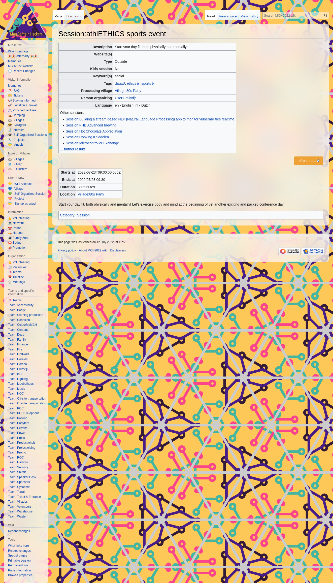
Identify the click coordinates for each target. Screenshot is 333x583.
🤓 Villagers (17, 125)
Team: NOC (16, 393)
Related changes (19, 551)
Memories (14, 61)
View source (228, 16)
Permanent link (18, 565)
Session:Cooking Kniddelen (87, 137)
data (118, 83)
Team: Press (16, 438)
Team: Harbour (18, 462)
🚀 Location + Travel (22, 105)
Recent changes (19, 531)
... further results (73, 149)
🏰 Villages (16, 120)
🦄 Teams (14, 272)
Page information (19, 570)
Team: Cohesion (19, 320)
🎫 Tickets (15, 95)
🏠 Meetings (16, 282)
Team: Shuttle (17, 472)
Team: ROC (16, 457)
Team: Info (15, 374)
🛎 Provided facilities (22, 110)
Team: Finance (18, 344)
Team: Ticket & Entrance (24, 497)
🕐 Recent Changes (21, 71)
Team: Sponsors (19, 482)
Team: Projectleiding (21, 447)
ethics (131, 83)
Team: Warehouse (20, 511)
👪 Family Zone (18, 238)
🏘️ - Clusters (17, 169)
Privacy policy (66, 250)
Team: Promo (17, 452)
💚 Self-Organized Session (27, 194)
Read (211, 16)
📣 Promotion (17, 247)
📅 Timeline (16, 277)
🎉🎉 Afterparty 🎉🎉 (23, 56)
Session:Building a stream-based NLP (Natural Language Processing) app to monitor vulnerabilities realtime (150, 119)
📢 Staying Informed (22, 100)
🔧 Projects (16, 140)
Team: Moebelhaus (21, 383)
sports (146, 83)
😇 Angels (15, 144)
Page (58, 16)
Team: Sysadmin (19, 487)
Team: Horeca (17, 364)
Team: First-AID (18, 354)
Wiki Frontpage (18, 51)
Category (67, 215)
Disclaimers (118, 250)
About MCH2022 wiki (93, 250)
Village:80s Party (128, 91)
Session (83, 215)
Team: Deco (16, 334)
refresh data (306, 161)
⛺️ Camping (16, 115)
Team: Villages (18, 501)
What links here (18, 545)
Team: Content (18, 330)
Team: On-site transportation (27, 403)
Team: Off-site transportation (27, 398)
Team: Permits (17, 428)
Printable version (19, 560)
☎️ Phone (14, 228)
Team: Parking (17, 418)
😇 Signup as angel (22, 203)
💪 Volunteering (18, 218)
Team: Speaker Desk (22, 477)
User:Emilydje (126, 98)
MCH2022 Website (21, 66)
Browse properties (20, 575)
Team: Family (17, 339)
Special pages (17, 555)
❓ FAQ (14, 90)
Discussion (74, 16)
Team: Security (18, 467)
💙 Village (15, 188)
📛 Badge (14, 242)
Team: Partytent (18, 423)
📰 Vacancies (17, 267)
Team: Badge (17, 310)
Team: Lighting (18, 379)
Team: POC (16, 408)
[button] (308, 160)
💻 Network (16, 223)
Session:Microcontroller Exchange (92, 143)
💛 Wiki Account (20, 184)
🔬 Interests (16, 130)
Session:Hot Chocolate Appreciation (94, 131)
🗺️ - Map (15, 164)
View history (249, 16)
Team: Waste (17, 516)
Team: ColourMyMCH (22, 325)
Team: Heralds (17, 359)
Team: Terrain (17, 492)
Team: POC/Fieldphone (24, 413)
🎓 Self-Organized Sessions (27, 135)
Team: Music (16, 389)
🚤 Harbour (16, 233)
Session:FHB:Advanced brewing (91, 125)
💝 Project (16, 198)
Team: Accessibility (21, 305)
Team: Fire (15, 349)
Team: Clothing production (25, 315)
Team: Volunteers (19, 506)
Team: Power (17, 433)
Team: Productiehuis (22, 442)
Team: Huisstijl (17, 369)
